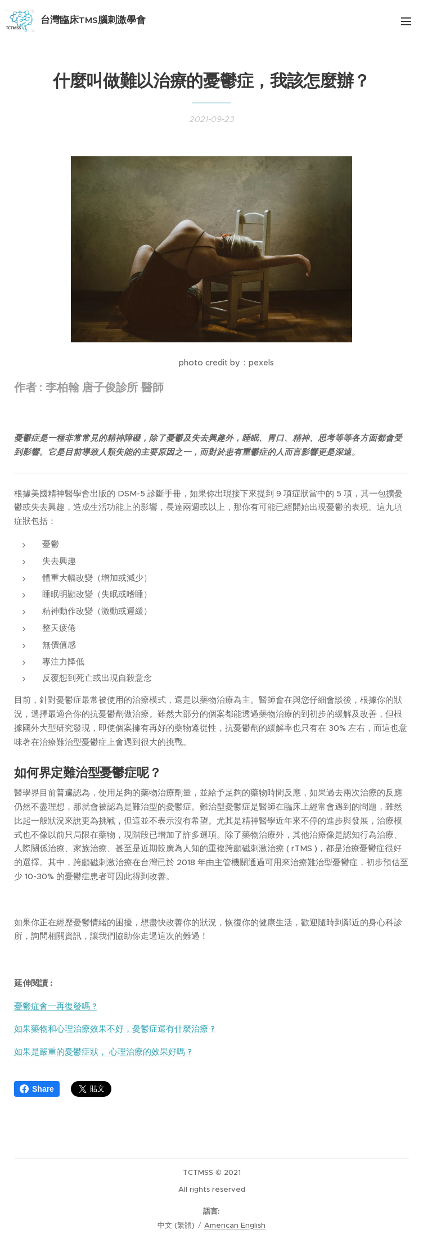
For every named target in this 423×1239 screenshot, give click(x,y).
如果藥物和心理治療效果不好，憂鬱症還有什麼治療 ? (114, 1029)
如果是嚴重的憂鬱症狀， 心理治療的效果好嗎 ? (103, 1052)
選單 (406, 21)
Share (37, 1088)
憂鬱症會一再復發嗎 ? (55, 1006)
